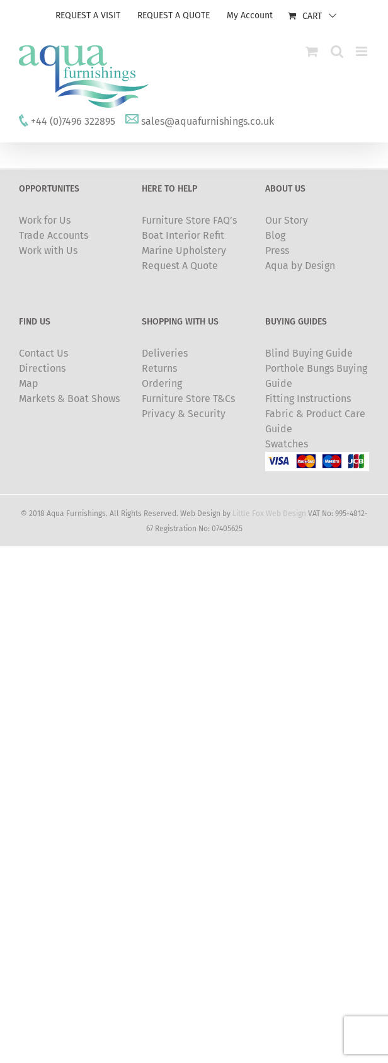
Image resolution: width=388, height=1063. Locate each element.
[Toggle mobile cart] (311, 51)
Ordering (162, 383)
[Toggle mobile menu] (362, 51)
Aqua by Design (300, 266)
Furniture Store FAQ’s (189, 220)
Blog (275, 235)
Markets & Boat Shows (69, 399)
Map (28, 383)
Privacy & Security (183, 414)
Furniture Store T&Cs (188, 399)
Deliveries (165, 353)
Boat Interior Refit (183, 235)
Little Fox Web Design (269, 513)
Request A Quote (180, 266)
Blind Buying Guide (309, 353)
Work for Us (45, 220)
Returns (159, 368)
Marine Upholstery (184, 250)
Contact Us (43, 353)
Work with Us (48, 250)
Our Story (286, 220)
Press (277, 250)
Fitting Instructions (308, 399)
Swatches (286, 444)
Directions (42, 368)
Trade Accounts (53, 235)
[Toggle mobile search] (337, 51)
